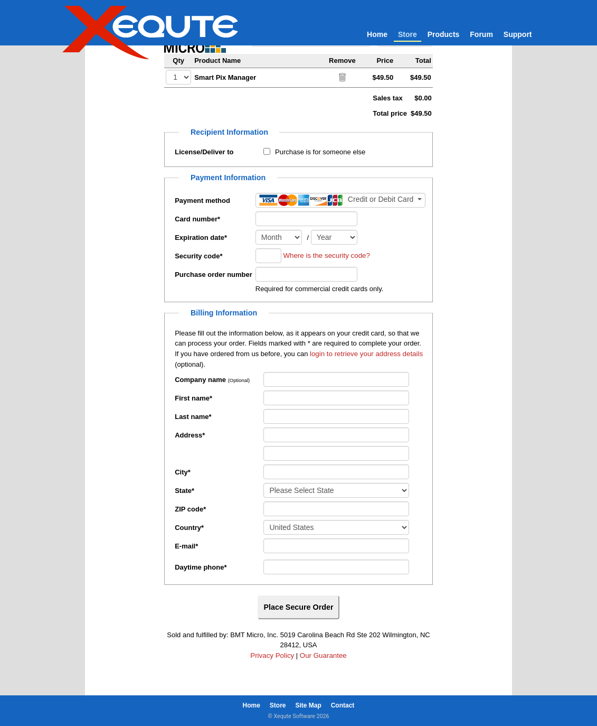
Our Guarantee (323, 655)
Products (444, 34)
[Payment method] (340, 200)
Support (518, 34)
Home (377, 34)
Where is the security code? (326, 255)
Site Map (308, 705)
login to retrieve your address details (366, 354)
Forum (481, 34)
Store (407, 34)
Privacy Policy (272, 655)
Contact (343, 705)
